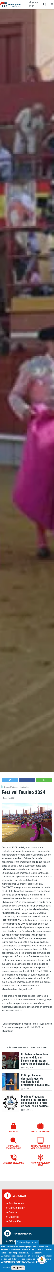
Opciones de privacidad (27, 1244)
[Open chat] (42, 1260)
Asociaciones (16, 1203)
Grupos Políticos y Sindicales (16, 787)
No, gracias (18, 1269)
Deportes (13, 1216)
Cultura (12, 1212)
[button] (10, 780)
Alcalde (12, 1241)
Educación (14, 1221)
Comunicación (16, 1207)
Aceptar (6, 1269)
